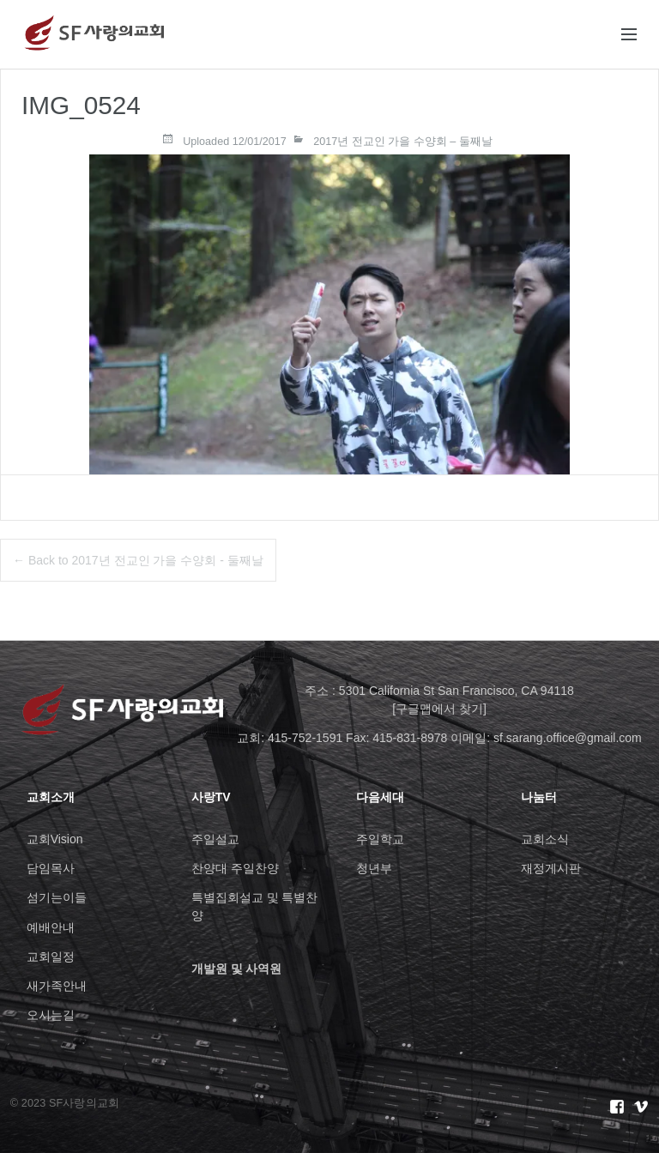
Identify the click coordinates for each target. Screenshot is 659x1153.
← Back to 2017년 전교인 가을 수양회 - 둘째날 (138, 560)
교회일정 (51, 956)
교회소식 (545, 839)
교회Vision (55, 839)
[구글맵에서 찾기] (439, 708)
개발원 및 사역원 (236, 968)
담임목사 (51, 868)
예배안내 (51, 927)
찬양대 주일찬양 (235, 868)
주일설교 (215, 839)
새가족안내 (57, 986)
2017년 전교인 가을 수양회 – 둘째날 (403, 142)
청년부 (374, 868)
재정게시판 (551, 868)
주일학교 (380, 839)
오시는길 (51, 1015)
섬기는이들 (57, 897)
